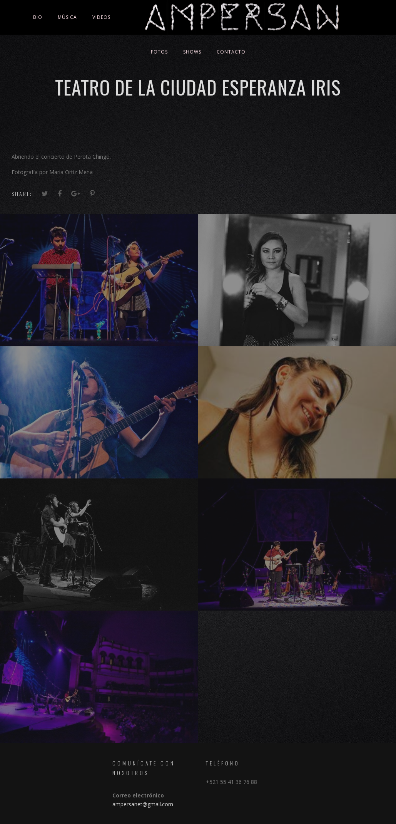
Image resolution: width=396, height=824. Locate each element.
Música (67, 17)
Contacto (231, 52)
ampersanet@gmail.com (142, 804)
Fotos (159, 52)
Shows (192, 52)
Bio (37, 17)
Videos (101, 17)
